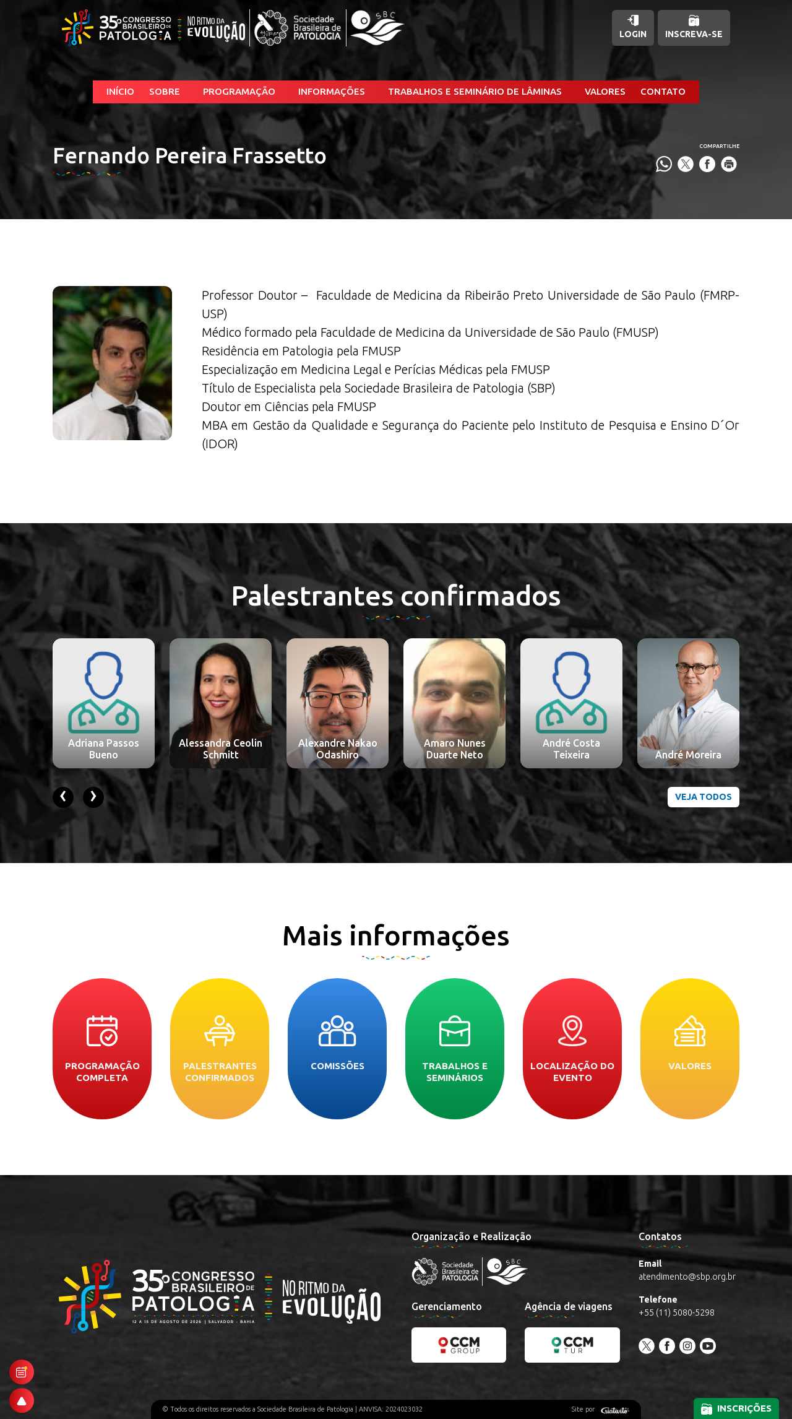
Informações (331, 91)
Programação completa (102, 1049)
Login (633, 27)
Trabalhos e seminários (455, 1049)
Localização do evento (572, 1049)
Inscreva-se (694, 27)
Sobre (164, 91)
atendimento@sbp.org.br (687, 1277)
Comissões (337, 1043)
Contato (663, 91)
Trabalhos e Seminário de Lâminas (475, 91)
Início (120, 91)
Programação (239, 91)
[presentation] (63, 797)
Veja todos (703, 797)
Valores (605, 91)
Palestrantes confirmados (220, 1049)
